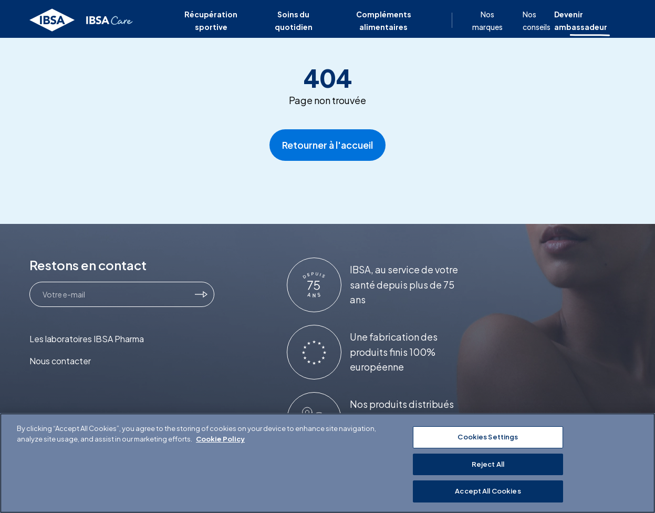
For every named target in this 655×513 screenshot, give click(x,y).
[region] (327, 463)
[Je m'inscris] (201, 294)
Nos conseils (536, 20)
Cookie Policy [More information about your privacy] (220, 439)
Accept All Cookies (488, 491)
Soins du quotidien (294, 20)
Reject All (488, 464)
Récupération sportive (210, 20)
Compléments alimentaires (383, 20)
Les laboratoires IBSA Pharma (86, 338)
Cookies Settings (488, 437)
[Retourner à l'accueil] (81, 20)
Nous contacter (60, 360)
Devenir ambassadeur (580, 20)
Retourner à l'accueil (327, 145)
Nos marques (487, 20)
